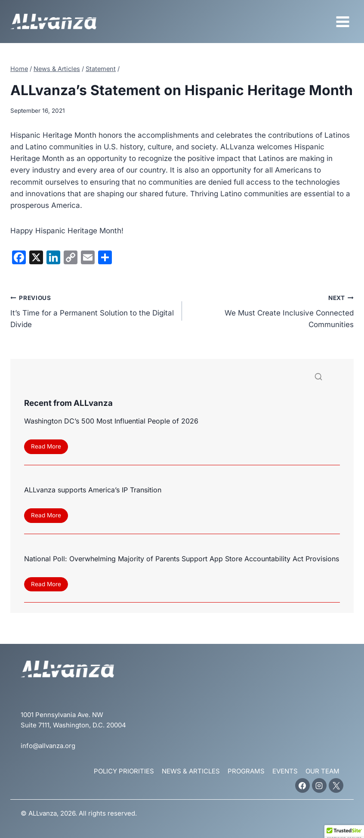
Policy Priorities (124, 771)
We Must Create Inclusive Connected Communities (271, 310)
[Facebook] (302, 785)
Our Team (322, 771)
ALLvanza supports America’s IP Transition (92, 489)
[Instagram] (319, 785)
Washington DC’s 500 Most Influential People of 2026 (111, 421)
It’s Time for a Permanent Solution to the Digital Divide (92, 310)
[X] (336, 785)
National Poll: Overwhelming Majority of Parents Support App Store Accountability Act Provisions (181, 558)
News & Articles (191, 771)
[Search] (182, 378)
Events (285, 771)
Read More (48, 448)
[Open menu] (342, 21)
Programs (246, 771)
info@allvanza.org (48, 746)
